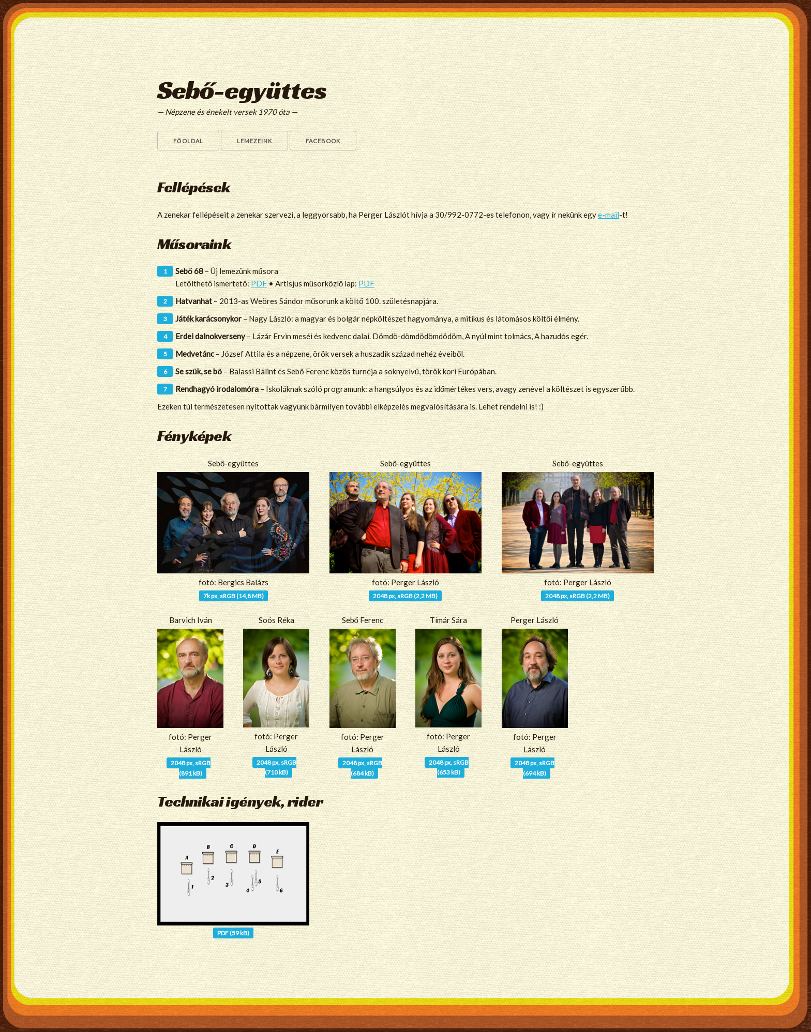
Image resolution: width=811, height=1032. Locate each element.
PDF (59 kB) (233, 933)
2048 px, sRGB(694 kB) (534, 768)
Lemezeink (254, 141)
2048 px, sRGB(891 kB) (191, 768)
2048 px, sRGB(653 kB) (449, 767)
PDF (259, 283)
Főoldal (188, 141)
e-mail (608, 214)
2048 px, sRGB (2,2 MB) (405, 596)
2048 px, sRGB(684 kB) (362, 768)
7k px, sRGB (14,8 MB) (233, 596)
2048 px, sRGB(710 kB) (276, 767)
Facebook (323, 141)
